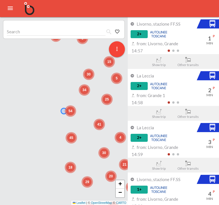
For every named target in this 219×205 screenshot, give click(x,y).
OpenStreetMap (101, 202)
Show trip (159, 62)
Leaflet (79, 202)
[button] (111, 176)
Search (13, 31)
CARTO (121, 202)
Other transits (188, 62)
